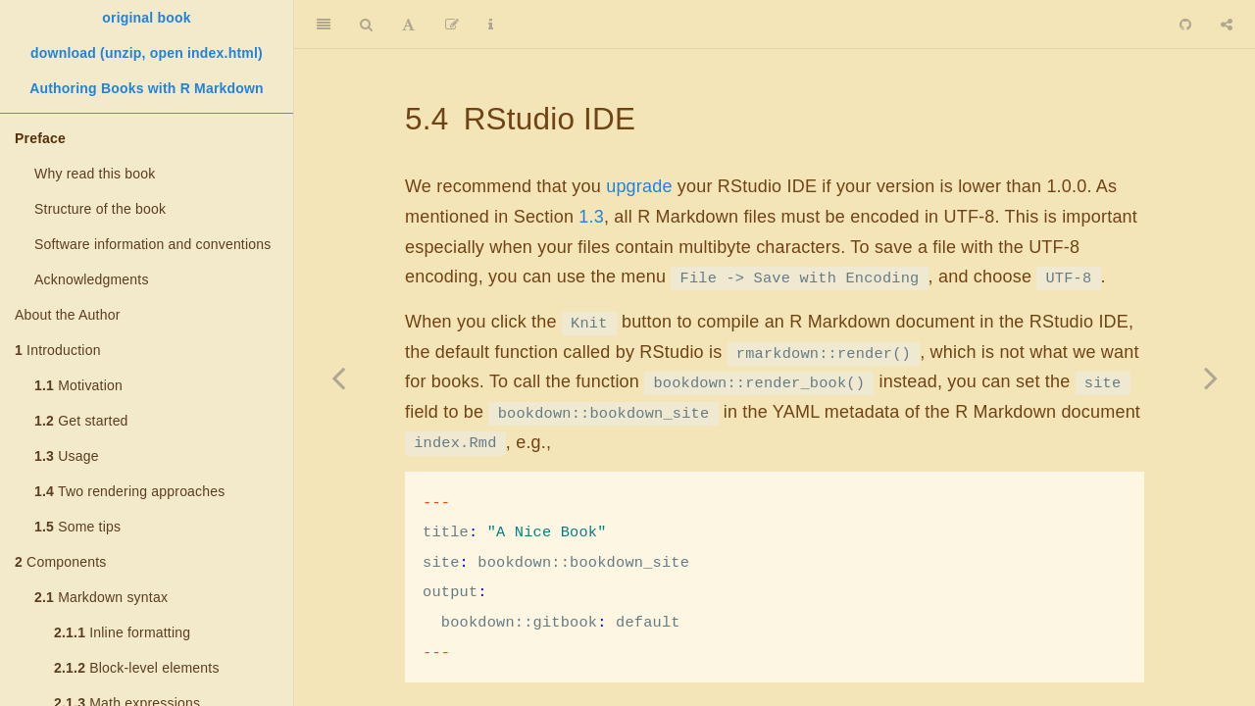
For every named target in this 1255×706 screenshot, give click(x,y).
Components (60, 562)
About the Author (68, 315)
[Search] (366, 24)
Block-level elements (137, 668)
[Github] (1185, 24)
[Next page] (1211, 377)
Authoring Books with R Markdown (146, 88)
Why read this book (94, 173)
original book (146, 17)
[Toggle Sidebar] (323, 24)
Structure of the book (100, 209)
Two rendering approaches (129, 491)
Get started (81, 421)
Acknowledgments (91, 279)
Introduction (58, 350)
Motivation (78, 385)
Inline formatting (122, 632)
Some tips (77, 526)
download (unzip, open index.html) (146, 53)
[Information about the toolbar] (491, 24)
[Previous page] (338, 377)
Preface (40, 138)
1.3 (591, 217)
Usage (66, 456)
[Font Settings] (408, 24)
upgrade (639, 186)
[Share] (1226, 24)
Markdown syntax (101, 597)
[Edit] (452, 24)
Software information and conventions (152, 244)
